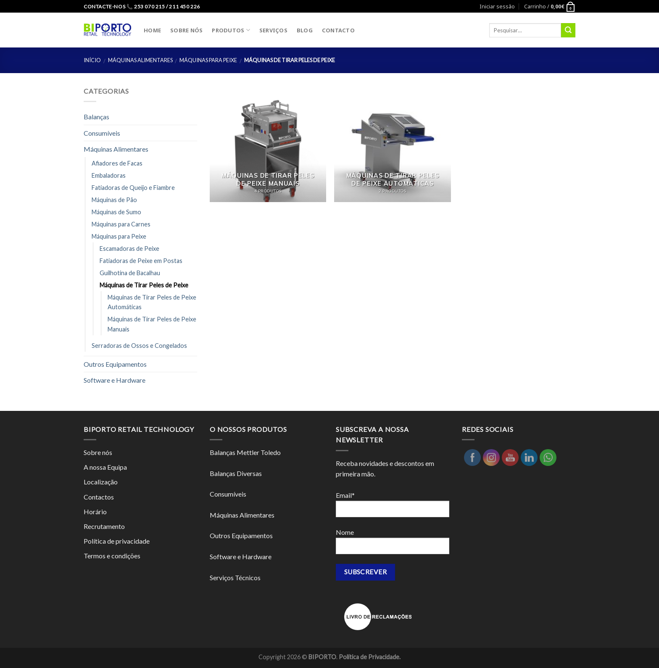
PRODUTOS (231, 30)
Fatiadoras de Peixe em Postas (141, 260)
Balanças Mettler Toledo (245, 452)
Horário (95, 511)
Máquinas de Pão (114, 199)
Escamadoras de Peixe (129, 248)
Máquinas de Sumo (116, 212)
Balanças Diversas (236, 473)
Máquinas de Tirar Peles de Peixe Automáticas (152, 302)
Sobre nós (98, 452)
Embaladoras (109, 175)
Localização (101, 482)
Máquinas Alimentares (140, 60)
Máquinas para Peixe (208, 60)
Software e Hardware (114, 380)
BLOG (305, 30)
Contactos (99, 497)
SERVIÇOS (273, 30)
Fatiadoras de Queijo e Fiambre (133, 187)
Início (92, 60)
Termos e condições (112, 556)
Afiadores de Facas (117, 163)
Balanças (96, 117)
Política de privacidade (117, 541)
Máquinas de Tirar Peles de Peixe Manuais (152, 324)
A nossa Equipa (105, 467)
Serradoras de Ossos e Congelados (139, 345)
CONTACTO (338, 30)
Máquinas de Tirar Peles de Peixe (144, 285)
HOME (152, 30)
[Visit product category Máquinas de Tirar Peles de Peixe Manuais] (268, 144)
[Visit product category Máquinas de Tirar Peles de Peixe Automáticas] (392, 144)
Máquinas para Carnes (121, 224)
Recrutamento (104, 526)
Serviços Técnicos (235, 577)
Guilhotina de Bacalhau (130, 272)
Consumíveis (102, 133)
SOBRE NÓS (186, 30)
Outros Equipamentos (115, 364)
